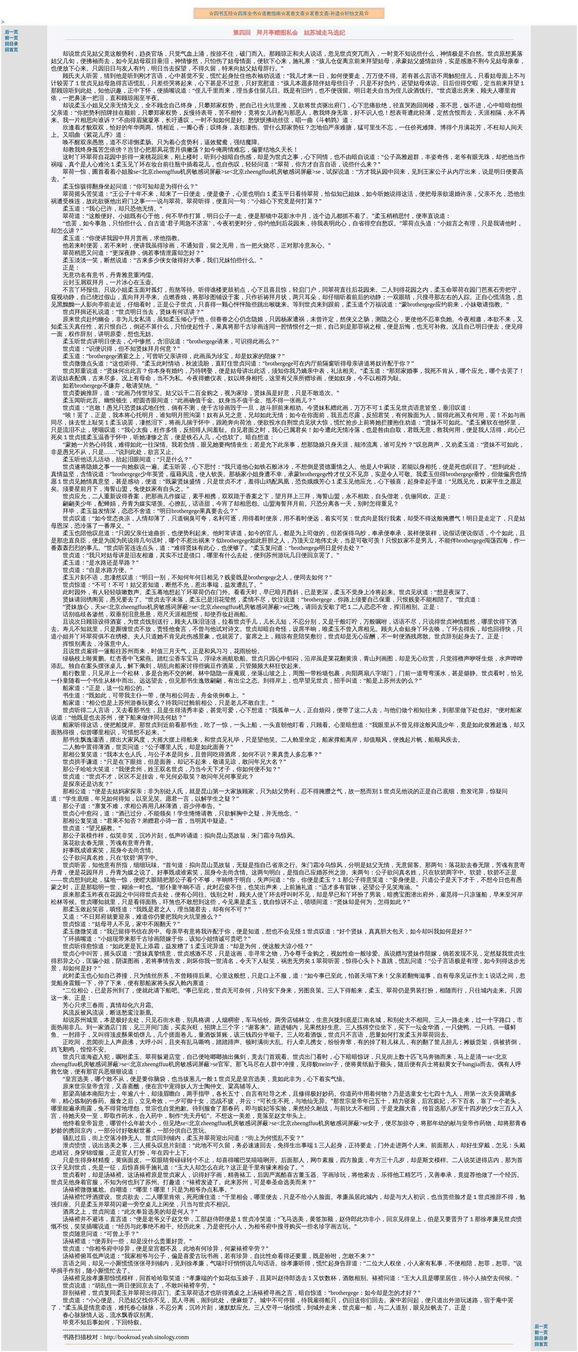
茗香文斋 (295, 13)
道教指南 (271, 13)
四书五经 (223, 13)
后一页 (11, 32)
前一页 (11, 38)
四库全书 (247, 13)
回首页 (11, 49)
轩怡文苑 (354, 13)
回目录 (11, 43)
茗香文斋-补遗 (325, 13)
